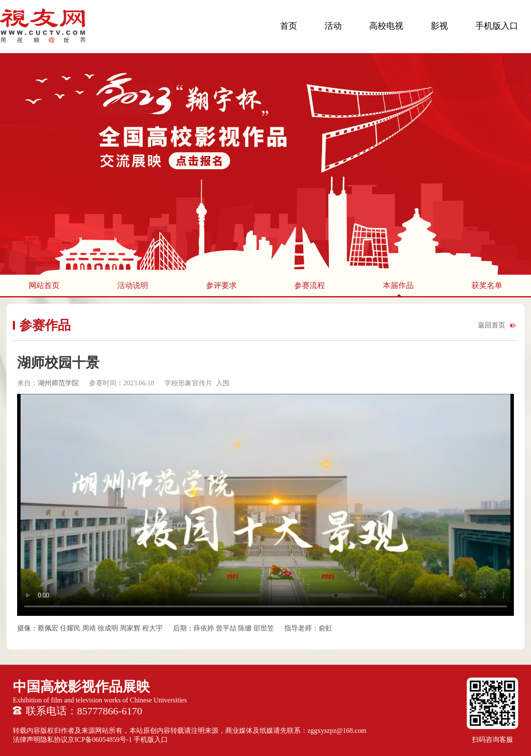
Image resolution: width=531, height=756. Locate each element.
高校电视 (386, 25)
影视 (439, 25)
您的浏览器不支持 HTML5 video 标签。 (265, 505)
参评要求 (221, 285)
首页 (288, 25)
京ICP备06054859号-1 (100, 739)
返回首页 (491, 325)
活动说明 (132, 285)
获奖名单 (486, 285)
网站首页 (44, 285)
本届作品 (398, 285)
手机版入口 (496, 25)
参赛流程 (309, 285)
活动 (333, 25)
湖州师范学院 (58, 383)
